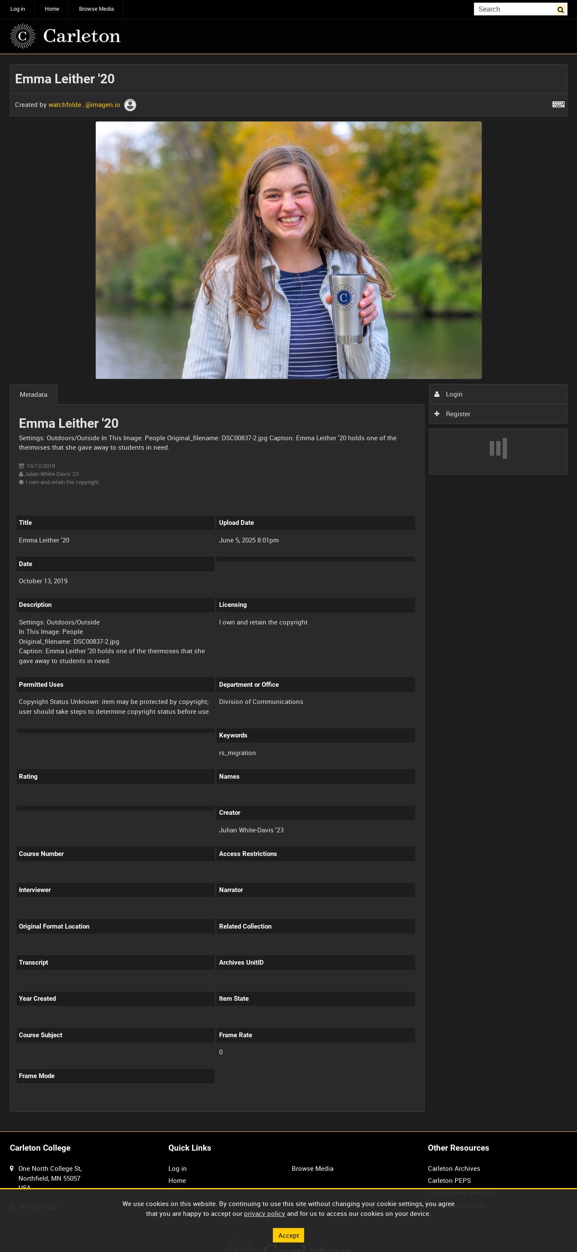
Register (452, 413)
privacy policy (264, 1213)
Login (448, 394)
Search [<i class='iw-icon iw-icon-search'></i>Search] (562, 8)
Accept (288, 1235)
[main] (289, 593)
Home (52, 8)
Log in (17, 8)
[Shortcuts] (559, 103)
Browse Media (96, 8)
